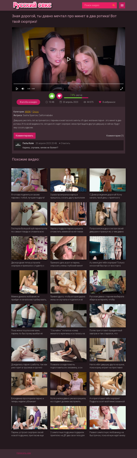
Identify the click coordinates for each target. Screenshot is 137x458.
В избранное (109, 102)
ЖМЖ (28, 111)
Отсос (36, 111)
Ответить (65, 143)
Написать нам (24, 453)
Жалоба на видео (28, 102)
